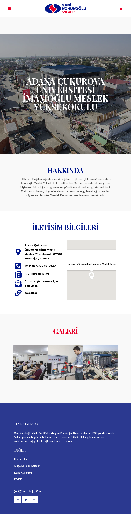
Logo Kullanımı (23, 472)
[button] (92, 276)
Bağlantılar (20, 459)
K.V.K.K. (18, 479)
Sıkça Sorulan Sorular (27, 466)
